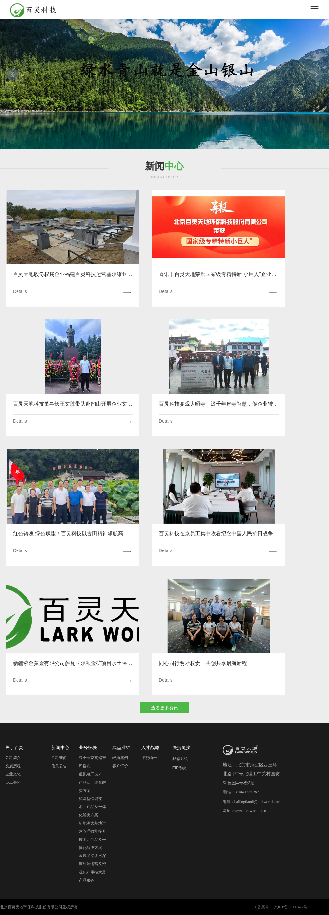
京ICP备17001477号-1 (292, 907)
